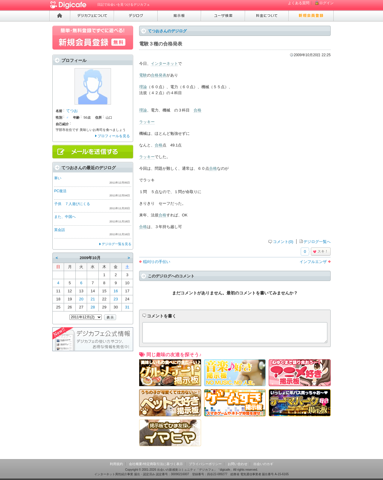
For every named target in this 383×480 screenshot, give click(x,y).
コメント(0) (283, 241)
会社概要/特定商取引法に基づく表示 (156, 464)
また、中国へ (65, 217)
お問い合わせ (237, 464)
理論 (143, 87)
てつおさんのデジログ (167, 31)
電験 (143, 75)
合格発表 (158, 75)
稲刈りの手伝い (156, 261)
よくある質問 (298, 3)
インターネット (164, 63)
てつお (72, 110)
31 (127, 307)
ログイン (326, 3)
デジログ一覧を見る (116, 244)
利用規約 (116, 464)
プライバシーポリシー (205, 464)
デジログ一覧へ (317, 241)
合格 (197, 110)
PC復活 (60, 191)
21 (93, 299)
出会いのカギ (263, 464)
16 (116, 291)
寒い (57, 178)
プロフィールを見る (114, 136)
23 (116, 299)
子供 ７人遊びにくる (72, 204)
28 (93, 307)
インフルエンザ (313, 261)
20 (81, 299)
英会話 (59, 230)
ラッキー (147, 122)
